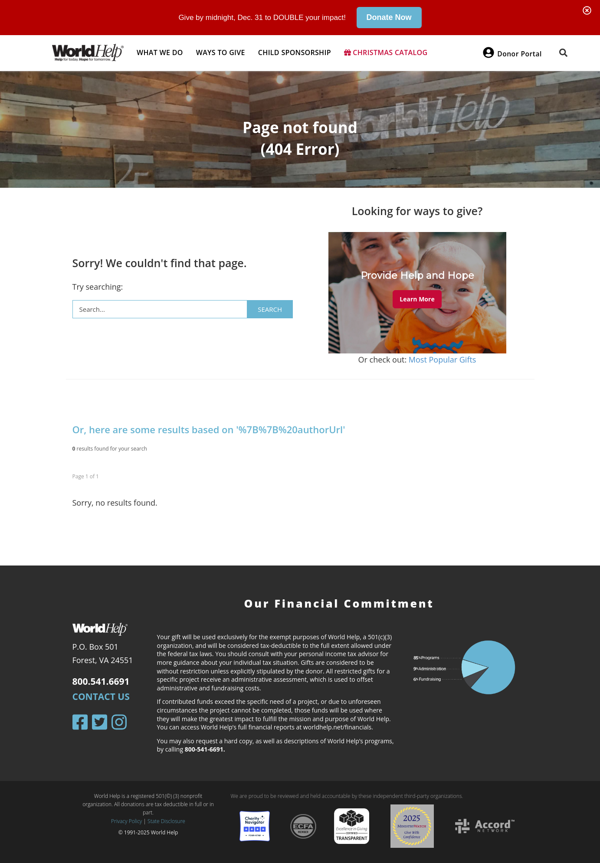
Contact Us (101, 696)
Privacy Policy (126, 820)
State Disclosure (166, 820)
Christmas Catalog (386, 52)
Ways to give (220, 52)
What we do (160, 52)
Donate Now (389, 17)
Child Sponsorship (294, 52)
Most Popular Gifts (442, 359)
